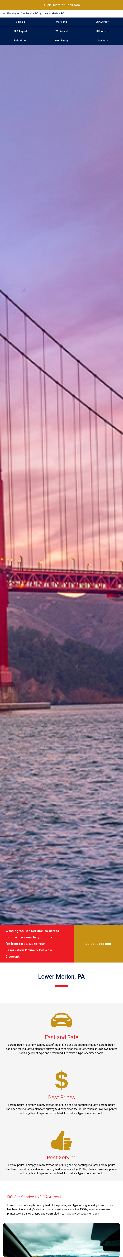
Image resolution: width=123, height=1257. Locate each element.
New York (102, 40)
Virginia (20, 21)
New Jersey (61, 40)
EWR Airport (20, 40)
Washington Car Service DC (22, 13)
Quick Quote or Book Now (61, 5)
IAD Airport (20, 31)
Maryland (61, 21)
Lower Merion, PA (54, 13)
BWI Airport (61, 31)
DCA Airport (102, 21)
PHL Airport (102, 31)
